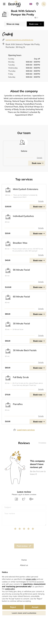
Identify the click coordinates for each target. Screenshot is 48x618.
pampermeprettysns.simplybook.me (19, 40)
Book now (33, 24)
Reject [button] (13, 607)
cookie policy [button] (10, 589)
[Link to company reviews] (25, 17)
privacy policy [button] (31, 579)
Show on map (12, 24)
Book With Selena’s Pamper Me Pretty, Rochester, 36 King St (23, 45)
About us (24, 565)
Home (24, 560)
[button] (5, 4)
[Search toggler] (43, 4)
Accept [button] (35, 607)
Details (39, 158)
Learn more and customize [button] (24, 613)
